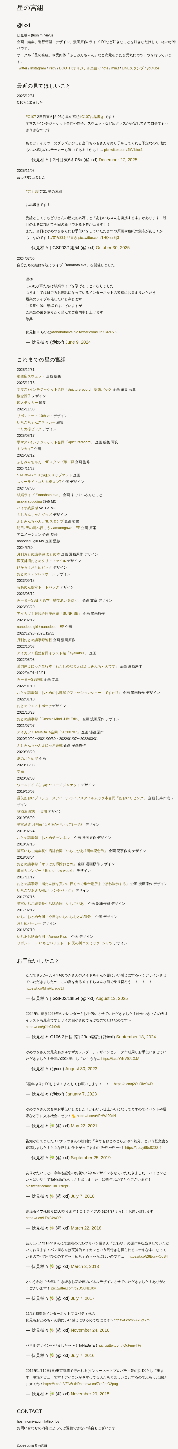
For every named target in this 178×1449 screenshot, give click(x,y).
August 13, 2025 (112, 998)
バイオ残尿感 (27, 508)
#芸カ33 (32, 191)
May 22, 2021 (84, 1125)
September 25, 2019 (91, 1157)
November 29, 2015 (90, 1393)
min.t (115, 68)
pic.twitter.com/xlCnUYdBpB (47, 1186)
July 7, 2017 (82, 1298)
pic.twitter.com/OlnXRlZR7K (95, 332)
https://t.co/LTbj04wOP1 (44, 1218)
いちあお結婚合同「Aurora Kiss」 (43, 936)
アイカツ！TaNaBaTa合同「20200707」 (48, 732)
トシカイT (25, 449)
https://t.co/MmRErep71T (45, 988)
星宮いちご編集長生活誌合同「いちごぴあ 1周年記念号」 (62, 851)
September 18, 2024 (136, 1036)
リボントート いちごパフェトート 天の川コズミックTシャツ (65, 943)
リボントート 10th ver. (35, 416)
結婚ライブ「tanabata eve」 (39, 495)
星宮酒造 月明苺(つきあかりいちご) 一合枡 (51, 824)
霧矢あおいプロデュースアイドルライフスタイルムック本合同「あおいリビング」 (82, 798)
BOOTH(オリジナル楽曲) (79, 68)
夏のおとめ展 (27, 758)
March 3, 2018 (85, 1266)
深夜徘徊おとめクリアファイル (41, 561)
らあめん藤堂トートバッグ (38, 587)
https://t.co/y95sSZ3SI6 (143, 1148)
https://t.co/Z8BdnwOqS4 (148, 1256)
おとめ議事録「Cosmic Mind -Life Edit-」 (49, 719)
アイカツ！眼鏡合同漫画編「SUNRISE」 (49, 613)
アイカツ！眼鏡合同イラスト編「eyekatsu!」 (52, 653)
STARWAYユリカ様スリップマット (44, 475)
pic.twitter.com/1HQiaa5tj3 (98, 237)
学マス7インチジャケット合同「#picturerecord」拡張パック (64, 389)
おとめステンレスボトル (36, 574)
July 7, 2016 (82, 1355)
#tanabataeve (62, 332)
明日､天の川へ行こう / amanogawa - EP (48, 528)
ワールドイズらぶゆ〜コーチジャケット (48, 785)
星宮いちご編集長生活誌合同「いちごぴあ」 (52, 903)
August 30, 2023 (81, 1068)
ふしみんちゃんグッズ (34, 515)
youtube (153, 68)
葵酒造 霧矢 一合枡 (32, 811)
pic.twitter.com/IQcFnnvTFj (120, 1345)
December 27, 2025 (118, 159)
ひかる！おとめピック (34, 567)
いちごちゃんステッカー (36, 422)
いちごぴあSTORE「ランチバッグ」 (46, 890)
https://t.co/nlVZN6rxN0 (61, 1384)
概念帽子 (24, 396)
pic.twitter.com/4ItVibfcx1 (123, 150)
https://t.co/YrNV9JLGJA (120, 1059)
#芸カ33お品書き (63, 237)
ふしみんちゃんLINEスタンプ (40, 521)
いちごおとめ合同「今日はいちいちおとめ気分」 (55, 917)
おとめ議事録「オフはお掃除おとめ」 (47, 864)
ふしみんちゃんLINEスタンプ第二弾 (45, 462)
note (105, 68)
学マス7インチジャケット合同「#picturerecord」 (55, 442)
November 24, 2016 (90, 1330)
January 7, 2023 (81, 1094)
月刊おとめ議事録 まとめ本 (38, 554)
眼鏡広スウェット (31, 376)
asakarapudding (29, 501)
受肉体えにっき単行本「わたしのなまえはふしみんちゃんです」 (68, 666)
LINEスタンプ (133, 68)
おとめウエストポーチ (34, 706)
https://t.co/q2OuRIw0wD (133, 1084)
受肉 (20, 772)
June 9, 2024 (78, 342)
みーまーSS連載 (30, 679)
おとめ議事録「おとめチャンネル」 (45, 838)
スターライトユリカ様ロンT (39, 482)
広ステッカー (27, 402)
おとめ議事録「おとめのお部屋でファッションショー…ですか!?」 (69, 693)
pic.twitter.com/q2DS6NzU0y (73, 1288)
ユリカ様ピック (29, 429)
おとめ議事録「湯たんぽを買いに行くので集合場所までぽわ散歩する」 (73, 884)
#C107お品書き (92, 117)
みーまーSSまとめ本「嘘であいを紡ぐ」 (49, 600)
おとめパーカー (29, 923)
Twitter (22, 68)
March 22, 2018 (86, 1228)
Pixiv (52, 68)
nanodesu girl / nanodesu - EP (40, 627)
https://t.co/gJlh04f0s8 (43, 1027)
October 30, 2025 (113, 247)
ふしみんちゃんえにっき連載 (40, 745)
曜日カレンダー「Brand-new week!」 (46, 870)
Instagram (38, 68)
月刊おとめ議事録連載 (34, 640)
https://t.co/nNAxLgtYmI (132, 1320)
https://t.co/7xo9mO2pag (99, 1384)
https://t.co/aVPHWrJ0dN (96, 1116)
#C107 (31, 117)
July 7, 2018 (82, 1196)
